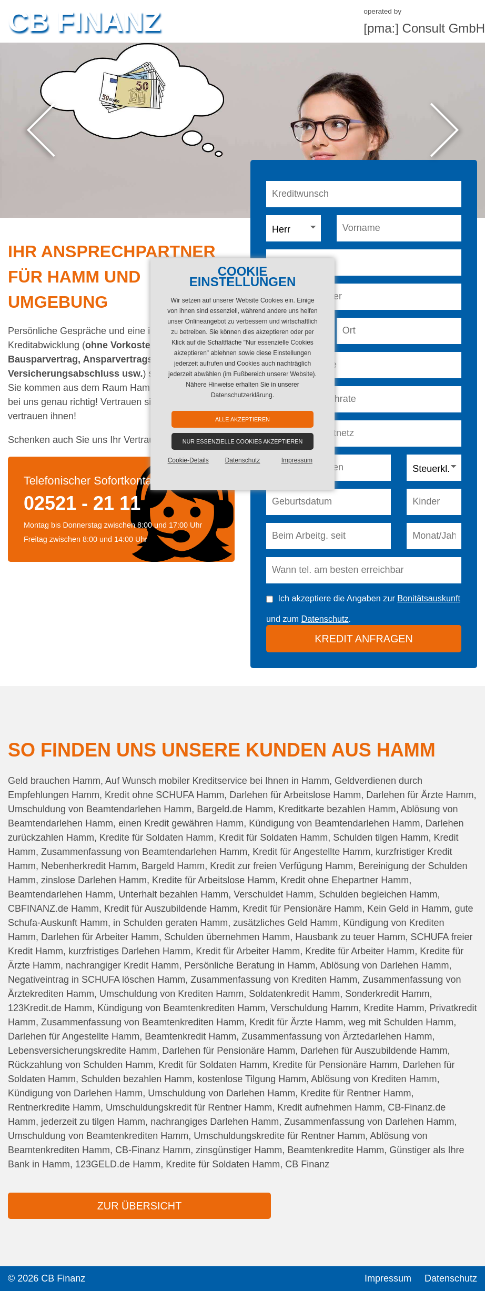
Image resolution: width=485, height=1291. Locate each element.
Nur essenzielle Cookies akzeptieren (243, 441)
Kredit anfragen (364, 638)
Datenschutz (325, 618)
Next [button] (444, 130)
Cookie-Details (188, 460)
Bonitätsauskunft (428, 598)
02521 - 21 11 (82, 503)
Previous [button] (40, 130)
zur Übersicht (139, 1206)
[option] (242, 130)
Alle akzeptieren (242, 419)
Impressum (388, 1278)
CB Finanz (84, 21)
